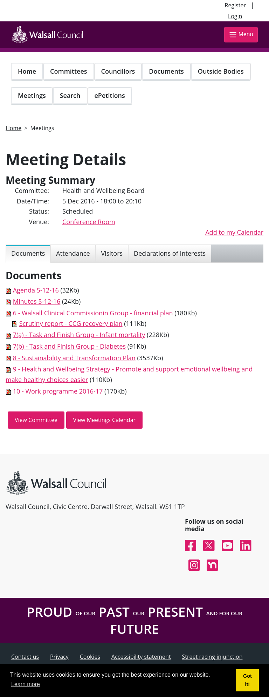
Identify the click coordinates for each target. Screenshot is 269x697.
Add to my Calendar (234, 232)
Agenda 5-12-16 (36, 290)
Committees (68, 71)
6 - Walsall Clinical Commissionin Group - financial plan (93, 313)
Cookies (90, 657)
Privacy (59, 657)
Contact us (25, 657)
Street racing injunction (212, 657)
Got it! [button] (247, 680)
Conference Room (88, 221)
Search (70, 95)
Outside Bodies (221, 71)
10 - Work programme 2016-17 (58, 391)
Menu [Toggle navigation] (241, 34)
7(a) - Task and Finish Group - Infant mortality (79, 334)
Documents (166, 71)
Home (27, 71)
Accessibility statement (141, 657)
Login (235, 16)
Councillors (118, 71)
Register (235, 5)
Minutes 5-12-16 (37, 301)
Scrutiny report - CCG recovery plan (71, 323)
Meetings (32, 95)
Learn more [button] (25, 684)
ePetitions (110, 95)
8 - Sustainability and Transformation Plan (74, 358)
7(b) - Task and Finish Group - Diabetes (69, 346)
